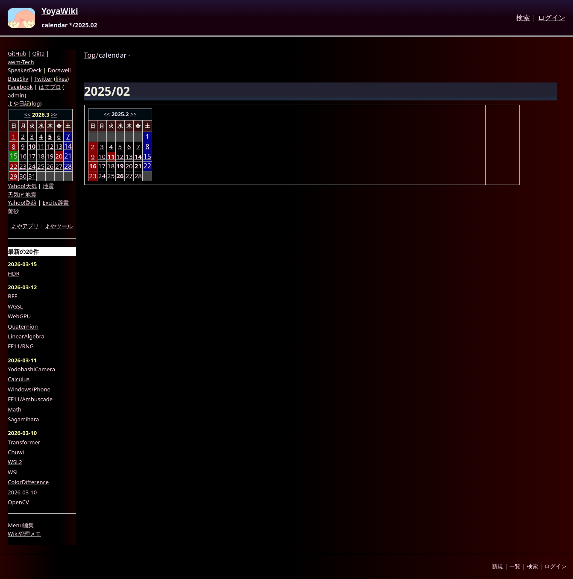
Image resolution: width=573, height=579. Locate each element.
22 (147, 166)
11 (40, 146)
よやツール (59, 226)
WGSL (15, 306)
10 (102, 156)
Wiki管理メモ (24, 534)
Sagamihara (23, 419)
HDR (13, 273)
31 (31, 176)
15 (147, 156)
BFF (12, 296)
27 (128, 175)
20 (128, 166)
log (36, 103)
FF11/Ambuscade (30, 399)
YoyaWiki (59, 11)
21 (68, 156)
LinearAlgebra (26, 336)
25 (111, 175)
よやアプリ (25, 226)
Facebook (20, 87)
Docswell (59, 70)
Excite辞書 (56, 202)
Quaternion (23, 326)
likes (61, 78)
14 (68, 146)
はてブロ (50, 87)
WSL (13, 472)
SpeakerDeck (24, 70)
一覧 (514, 566)
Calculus (18, 379)
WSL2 (15, 462)
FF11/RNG (21, 346)
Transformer (24, 442)
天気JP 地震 (22, 194)
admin (16, 95)
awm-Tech (21, 62)
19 (49, 156)
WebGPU (19, 316)
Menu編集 (21, 525)
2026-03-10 (22, 492)
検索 (523, 18)
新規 (497, 566)
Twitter (43, 78)
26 (49, 166)
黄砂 (13, 211)
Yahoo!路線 (22, 202)
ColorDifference (28, 482)
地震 (48, 186)
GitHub (17, 53)
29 (13, 176)
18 (111, 166)
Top (90, 55)
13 (128, 156)
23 (93, 175)
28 (138, 175)
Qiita (38, 53)
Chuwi (16, 452)
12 (119, 156)
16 (22, 156)
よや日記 (19, 103)
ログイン (551, 18)
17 (102, 166)
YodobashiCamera (31, 369)
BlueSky (18, 78)
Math (14, 409)
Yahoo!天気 (22, 186)
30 (22, 176)
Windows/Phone (29, 389)
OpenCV (18, 502)
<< (106, 114)
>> (133, 114)
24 (102, 175)
